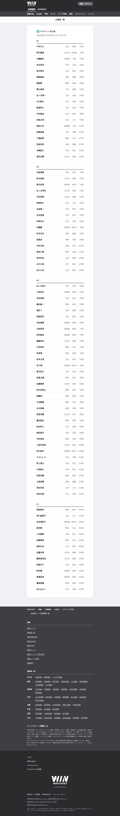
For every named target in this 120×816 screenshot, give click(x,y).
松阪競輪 (82, 697)
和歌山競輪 (66, 705)
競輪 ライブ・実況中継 (35, 654)
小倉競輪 (38, 718)
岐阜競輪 (48, 697)
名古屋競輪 (39, 697)
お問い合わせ (31, 761)
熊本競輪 (84, 718)
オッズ (52, 14)
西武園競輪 (83, 682)
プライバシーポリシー (60, 794)
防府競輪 (55, 709)
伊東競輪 (82, 689)
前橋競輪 (47, 682)
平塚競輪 (64, 689)
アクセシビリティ (32, 765)
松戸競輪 (38, 689)
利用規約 (37, 794)
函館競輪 (38, 677)
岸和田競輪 (77, 705)
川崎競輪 (55, 689)
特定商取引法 (46, 794)
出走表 (39, 14)
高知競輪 (57, 713)
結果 (71, 14)
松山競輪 (65, 713)
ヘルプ (29, 757)
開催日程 (30, 14)
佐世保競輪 (66, 718)
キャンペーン (80, 14)
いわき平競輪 (57, 677)
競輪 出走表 (31, 641)
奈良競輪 (47, 705)
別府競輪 (76, 718)
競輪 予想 (30, 646)
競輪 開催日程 (32, 637)
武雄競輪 (57, 718)
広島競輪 (47, 709)
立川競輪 (48, 685)
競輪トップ (31, 628)
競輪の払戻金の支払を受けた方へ (37, 805)
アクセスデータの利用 (34, 769)
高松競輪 (38, 713)
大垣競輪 (57, 697)
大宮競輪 (74, 682)
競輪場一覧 (31, 633)
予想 (46, 14)
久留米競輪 (48, 718)
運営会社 (30, 794)
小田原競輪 (73, 689)
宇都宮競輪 (65, 682)
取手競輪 (55, 682)
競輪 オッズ (31, 650)
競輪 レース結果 (33, 659)
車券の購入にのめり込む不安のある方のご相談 (42, 802)
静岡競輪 (38, 693)
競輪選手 (30, 663)
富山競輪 (74, 697)
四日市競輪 (39, 700)
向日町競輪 (56, 705)
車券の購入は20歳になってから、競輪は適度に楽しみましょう (47, 799)
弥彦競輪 (38, 682)
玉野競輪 (38, 709)
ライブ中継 (62, 14)
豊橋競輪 (65, 697)
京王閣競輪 (39, 685)
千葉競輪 (47, 689)
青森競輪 (47, 677)
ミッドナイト (93, 14)
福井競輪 (38, 705)
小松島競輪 (48, 713)
